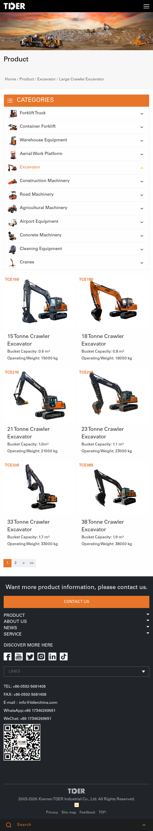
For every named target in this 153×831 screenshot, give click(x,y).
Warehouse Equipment (37, 140)
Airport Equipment (33, 222)
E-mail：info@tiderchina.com (30, 703)
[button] (144, 825)
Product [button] (76, 616)
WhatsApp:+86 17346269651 (30, 711)
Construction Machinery (39, 181)
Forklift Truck (27, 113)
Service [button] (76, 634)
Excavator (46, 79)
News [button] (76, 628)
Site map (68, 812)
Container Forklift (32, 127)
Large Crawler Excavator (81, 79)
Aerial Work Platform (35, 154)
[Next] (24, 563)
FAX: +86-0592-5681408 (25, 695)
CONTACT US (76, 602)
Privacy (52, 812)
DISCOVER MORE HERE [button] (28, 645)
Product (27, 79)
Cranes (21, 263)
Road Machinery (31, 195)
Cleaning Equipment (35, 249)
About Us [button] (76, 622)
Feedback (87, 812)
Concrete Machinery (34, 235)
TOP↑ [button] (103, 812)
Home (10, 79)
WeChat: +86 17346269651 (27, 719)
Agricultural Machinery (37, 208)
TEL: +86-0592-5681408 (25, 687)
